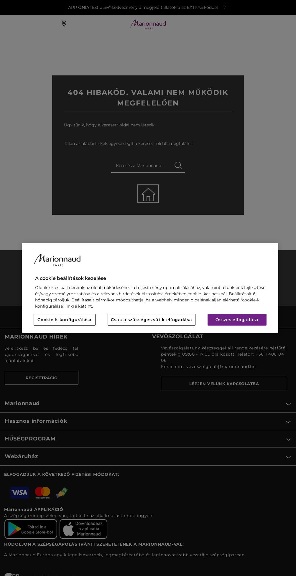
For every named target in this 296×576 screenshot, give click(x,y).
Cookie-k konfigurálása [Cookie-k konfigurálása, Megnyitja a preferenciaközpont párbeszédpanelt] (64, 319)
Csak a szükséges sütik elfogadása (151, 319)
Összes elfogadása (237, 319)
